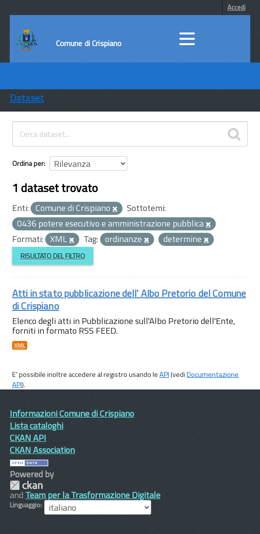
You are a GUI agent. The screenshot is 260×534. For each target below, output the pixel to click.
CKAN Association (42, 449)
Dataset (27, 97)
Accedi (236, 7)
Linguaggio (25, 505)
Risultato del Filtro (52, 256)
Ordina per (28, 163)
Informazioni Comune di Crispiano (72, 413)
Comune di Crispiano (89, 43)
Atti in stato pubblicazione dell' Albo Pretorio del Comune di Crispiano (129, 299)
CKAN (26, 485)
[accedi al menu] (187, 39)
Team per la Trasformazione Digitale (92, 495)
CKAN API (28, 437)
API (164, 374)
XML (19, 345)
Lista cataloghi (36, 425)
